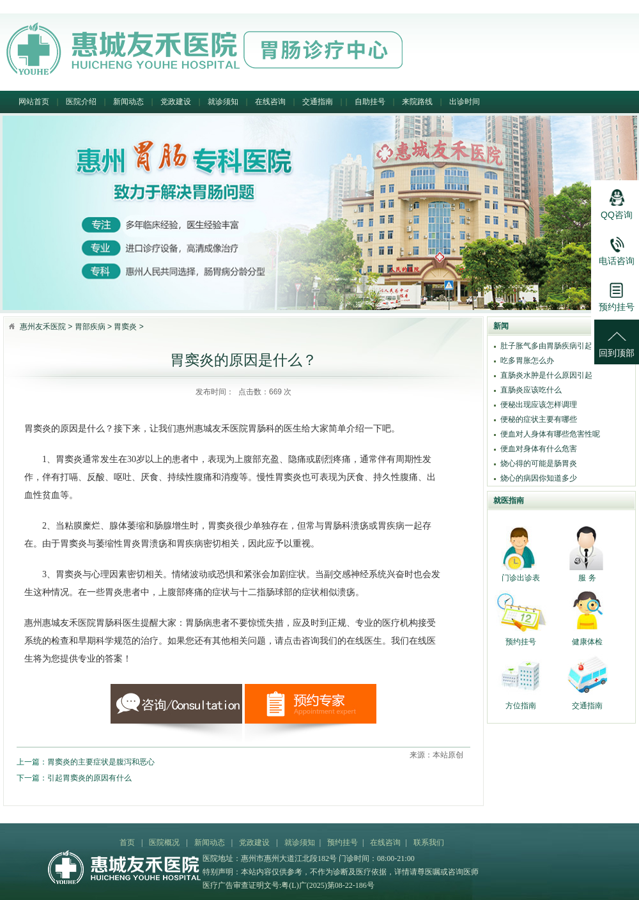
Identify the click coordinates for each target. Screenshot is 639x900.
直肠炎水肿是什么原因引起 (546, 375)
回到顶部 (617, 339)
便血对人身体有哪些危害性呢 (550, 434)
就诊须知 (223, 101)
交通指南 (317, 101)
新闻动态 (128, 101)
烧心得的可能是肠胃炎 (538, 463)
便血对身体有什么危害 (538, 448)
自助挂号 (370, 101)
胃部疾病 (90, 326)
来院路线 (417, 101)
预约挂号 (342, 842)
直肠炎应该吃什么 (531, 389)
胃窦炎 (125, 326)
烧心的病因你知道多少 (538, 478)
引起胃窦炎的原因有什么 (89, 777)
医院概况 (164, 842)
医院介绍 (81, 101)
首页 (127, 842)
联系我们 (428, 842)
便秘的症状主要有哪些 (538, 419)
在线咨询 (270, 101)
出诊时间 (464, 101)
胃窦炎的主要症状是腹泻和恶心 (101, 761)
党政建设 (175, 101)
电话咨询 (617, 247)
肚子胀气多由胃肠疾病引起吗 (550, 345)
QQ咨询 (617, 201)
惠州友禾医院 (43, 326)
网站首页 (34, 101)
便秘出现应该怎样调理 (538, 404)
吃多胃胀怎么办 (527, 360)
